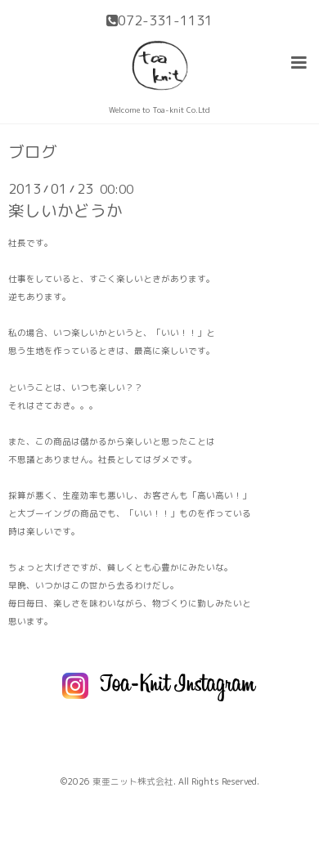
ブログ (32, 152)
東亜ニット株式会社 (132, 781)
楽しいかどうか (65, 210)
